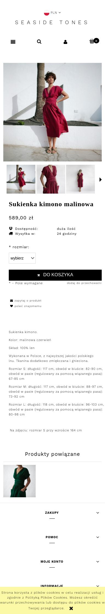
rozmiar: (19, 247)
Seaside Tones (52, 22)
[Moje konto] (66, 41)
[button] (13, 42)
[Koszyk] (92, 41)
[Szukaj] (39, 41)
